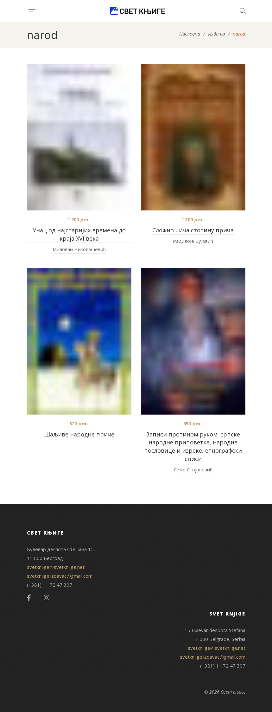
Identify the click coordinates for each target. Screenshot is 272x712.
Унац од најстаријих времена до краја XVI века (79, 234)
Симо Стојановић (193, 469)
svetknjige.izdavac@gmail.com (59, 576)
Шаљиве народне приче (79, 434)
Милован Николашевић (79, 249)
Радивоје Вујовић (193, 241)
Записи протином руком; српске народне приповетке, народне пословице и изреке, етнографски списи (193, 446)
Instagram (46, 598)
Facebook (29, 598)
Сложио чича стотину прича (193, 230)
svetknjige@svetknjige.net (56, 567)
